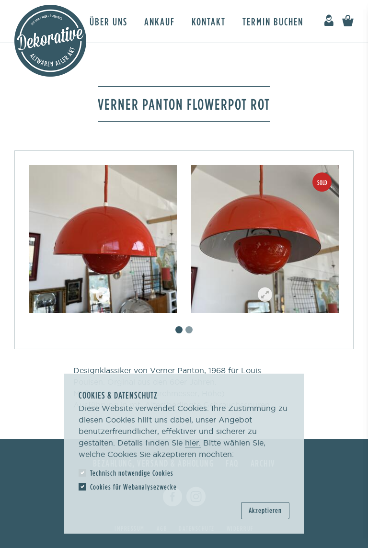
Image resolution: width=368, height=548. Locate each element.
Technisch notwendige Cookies (131, 473)
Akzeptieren (265, 510)
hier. (193, 442)
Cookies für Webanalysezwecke (133, 487)
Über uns (108, 21)
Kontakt (209, 21)
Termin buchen (272, 21)
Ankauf (159, 21)
